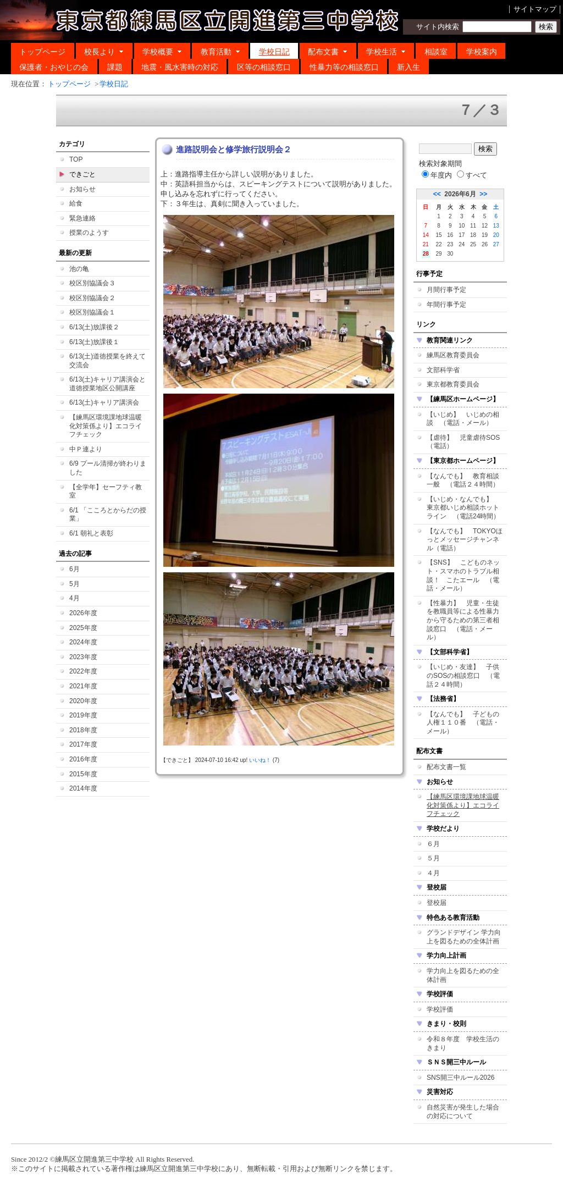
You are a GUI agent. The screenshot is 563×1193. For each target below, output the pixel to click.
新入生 (408, 67)
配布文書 (327, 51)
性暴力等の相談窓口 (344, 67)
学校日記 (274, 51)
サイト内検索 (437, 27)
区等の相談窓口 (264, 67)
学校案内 (481, 51)
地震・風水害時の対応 (179, 67)
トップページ (42, 51)
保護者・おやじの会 (54, 67)
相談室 (436, 51)
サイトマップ (535, 9)
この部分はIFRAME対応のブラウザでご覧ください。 (281, 615)
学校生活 (386, 51)
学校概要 (162, 51)
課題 (115, 67)
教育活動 (220, 51)
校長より (104, 51)
